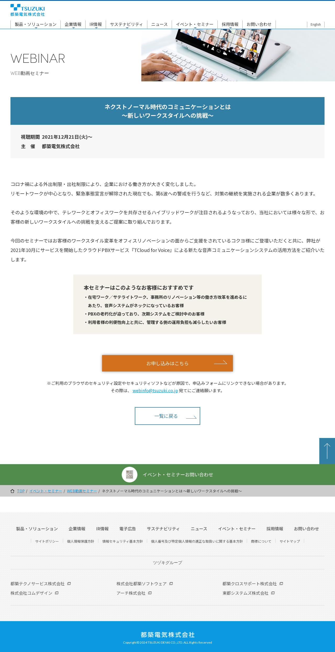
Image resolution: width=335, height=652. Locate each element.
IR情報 (96, 24)
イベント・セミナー (195, 24)
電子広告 (127, 528)
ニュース (159, 24)
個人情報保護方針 (80, 541)
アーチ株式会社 (131, 593)
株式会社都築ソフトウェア (141, 583)
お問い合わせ (259, 24)
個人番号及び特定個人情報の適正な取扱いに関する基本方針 (197, 541)
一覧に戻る (166, 415)
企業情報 (73, 24)
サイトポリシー (47, 541)
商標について (261, 541)
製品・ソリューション (36, 24)
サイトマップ (290, 541)
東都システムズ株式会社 (245, 593)
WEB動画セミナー (82, 490)
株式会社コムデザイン (31, 593)
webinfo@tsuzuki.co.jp (155, 390)
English (316, 24)
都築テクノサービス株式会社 (37, 583)
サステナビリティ (126, 24)
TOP (21, 490)
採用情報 (230, 24)
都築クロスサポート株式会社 (249, 583)
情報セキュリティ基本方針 (122, 541)
